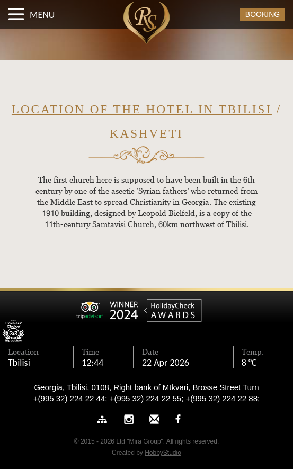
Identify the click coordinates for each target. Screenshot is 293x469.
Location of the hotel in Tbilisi (142, 109)
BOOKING (262, 14)
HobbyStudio (163, 452)
